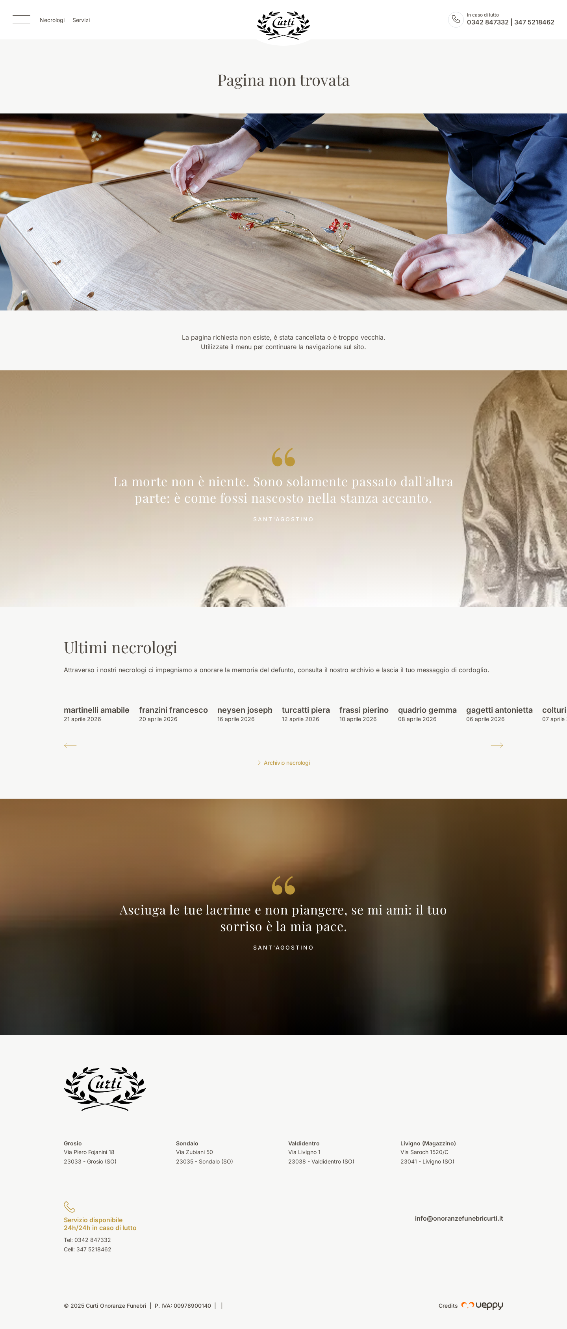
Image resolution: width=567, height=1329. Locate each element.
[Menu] (21, 19)
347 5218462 (534, 22)
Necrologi (52, 20)
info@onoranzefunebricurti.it (459, 1218)
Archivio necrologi (283, 762)
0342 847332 (488, 22)
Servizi (81, 20)
